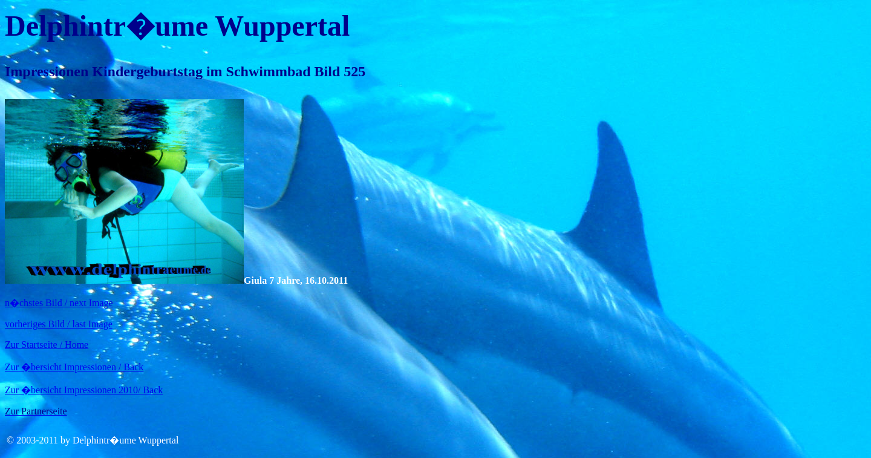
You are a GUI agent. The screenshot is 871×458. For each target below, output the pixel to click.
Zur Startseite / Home (46, 344)
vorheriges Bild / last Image (59, 324)
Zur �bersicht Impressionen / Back (74, 367)
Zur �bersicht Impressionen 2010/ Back (84, 390)
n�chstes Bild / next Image (59, 303)
